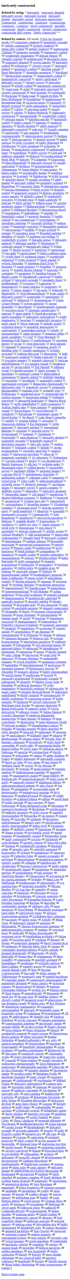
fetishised (22, 702)
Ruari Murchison (11, 72)
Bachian (34, 903)
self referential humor (48, 645)
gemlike (49, 213)
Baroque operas (41, 239)
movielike (28, 1247)
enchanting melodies (53, 1147)
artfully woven (55, 531)
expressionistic (38, 1211)
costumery (7, 273)
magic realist (9, 692)
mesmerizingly (29, 116)
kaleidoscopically (39, 119)
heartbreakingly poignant (51, 306)
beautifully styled (11, 1013)
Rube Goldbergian (12, 578)
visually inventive (52, 1060)
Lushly (45, 1190)
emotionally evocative (14, 514)
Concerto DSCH (11, 474)
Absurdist (7, 671)
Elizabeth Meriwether (34, 1100)
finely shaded (48, 260)
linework (28, 732)
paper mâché (23, 313)
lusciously (11, 919)
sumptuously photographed (46, 980)
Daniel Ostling (48, 1214)
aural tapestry (18, 735)
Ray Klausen (57, 1003)
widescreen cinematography (18, 1063)
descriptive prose (57, 59)
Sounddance (8, 963)
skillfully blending (54, 377)
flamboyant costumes (37, 1164)
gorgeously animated (26, 943)
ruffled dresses (36, 467)
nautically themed (23, 782)
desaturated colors (12, 467)
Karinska (6, 266)
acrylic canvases (27, 1020)
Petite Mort (8, 159)
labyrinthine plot (46, 1224)
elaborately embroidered (40, 316)
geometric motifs (47, 347)
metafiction (56, 494)
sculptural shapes (35, 256)
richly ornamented (29, 561)
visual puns (12, 89)
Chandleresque (37, 588)
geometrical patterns (51, 859)
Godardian (40, 159)
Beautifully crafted (12, 216)
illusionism (48, 243)
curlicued (7, 300)
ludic (65, 353)
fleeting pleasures (25, 581)
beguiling (7, 685)
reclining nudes (51, 464)
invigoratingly (9, 434)
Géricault (56, 152)
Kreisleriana (24, 896)
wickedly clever (11, 484)
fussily (21, 236)
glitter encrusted (33, 1036)
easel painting (32, 1093)
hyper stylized (47, 229)
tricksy (33, 460)
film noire (11, 1053)
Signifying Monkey (13, 876)
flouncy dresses (57, 1026)
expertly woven (32, 966)
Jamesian (41, 1087)
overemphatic (47, 219)
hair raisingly (45, 872)
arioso (40, 651)
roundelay (38, 1244)
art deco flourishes (12, 1070)
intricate (6, 203)
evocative (29, 283)
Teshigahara (60, 457)
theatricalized (23, 986)
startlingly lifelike (24, 471)
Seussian (6, 615)
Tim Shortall (42, 367)
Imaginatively (9, 286)
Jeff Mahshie (41, 591)
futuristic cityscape (39, 1113)
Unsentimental (10, 635)
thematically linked (38, 246)
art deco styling (34, 1026)
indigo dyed (39, 825)
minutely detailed (38, 1070)
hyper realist (57, 293)
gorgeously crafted (25, 69)
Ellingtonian (23, 645)
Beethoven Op (56, 1050)
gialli (61, 1130)
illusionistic (50, 353)
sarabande (11, 1190)
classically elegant (27, 571)
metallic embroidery (52, 554)
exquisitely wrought (13, 440)
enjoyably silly (10, 1093)
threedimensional (33, 665)
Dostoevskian (37, 1043)
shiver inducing (30, 323)
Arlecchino (22, 755)
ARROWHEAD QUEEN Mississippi (36, 1170)
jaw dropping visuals (13, 1003)
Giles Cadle (28, 481)
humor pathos (9, 173)
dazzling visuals (50, 69)
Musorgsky (38, 953)
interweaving (13, 229)
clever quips (8, 1207)
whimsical (23, 300)
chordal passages (23, 370)
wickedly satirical (49, 963)
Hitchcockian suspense (18, 75)
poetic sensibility (11, 337)
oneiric (5, 290)
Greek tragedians (39, 1241)
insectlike (20, 819)
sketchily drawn (14, 179)
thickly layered (22, 250)
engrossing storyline (54, 1144)
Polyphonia (25, 414)
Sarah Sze (7, 996)
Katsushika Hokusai (39, 899)
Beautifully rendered (55, 226)
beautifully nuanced (42, 440)
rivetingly (22, 176)
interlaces (19, 1204)
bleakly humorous (25, 759)
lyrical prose (8, 481)
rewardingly (37, 1204)
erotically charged (29, 1157)
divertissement (53, 1157)
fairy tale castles (40, 444)
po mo (18, 343)
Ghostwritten (37, 876)
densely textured (11, 106)
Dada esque (29, 95)
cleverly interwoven (44, 702)
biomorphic (8, 1144)
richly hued (53, 742)
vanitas (37, 755)
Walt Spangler (38, 92)
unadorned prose (30, 394)
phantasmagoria (14, 598)
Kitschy (36, 1254)
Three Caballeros (23, 1120)
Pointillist (45, 266)
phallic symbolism (12, 698)
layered (48, 675)
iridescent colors (30, 1207)
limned (36, 1150)
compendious (47, 551)
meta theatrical (29, 437)
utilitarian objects (53, 748)
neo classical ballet (30, 1257)
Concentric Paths (29, 186)
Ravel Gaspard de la (56, 943)
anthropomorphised (51, 481)
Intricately (33, 12)
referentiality (48, 882)
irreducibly (28, 564)
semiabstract (41, 852)
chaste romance (51, 524)
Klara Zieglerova (29, 1187)
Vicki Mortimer (46, 337)
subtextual (32, 648)
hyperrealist (8, 437)
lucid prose (54, 665)
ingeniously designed (14, 983)
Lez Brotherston (51, 460)
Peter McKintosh (11, 99)
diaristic (6, 1217)
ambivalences (21, 1016)
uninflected (26, 517)
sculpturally (59, 92)
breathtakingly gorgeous (47, 574)
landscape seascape (38, 1221)
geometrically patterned (43, 598)
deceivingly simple (50, 1023)
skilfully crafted (33, 196)
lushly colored (22, 122)
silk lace (32, 464)
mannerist (58, 477)
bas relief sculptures (31, 594)
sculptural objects (11, 327)
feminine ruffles (54, 333)
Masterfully (8, 293)
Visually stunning (57, 129)
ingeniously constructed (51, 85)
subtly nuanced (49, 126)
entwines (57, 1087)
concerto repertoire (47, 896)
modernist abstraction (52, 584)
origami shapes (31, 738)
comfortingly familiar (14, 906)
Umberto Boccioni (28, 353)
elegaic (5, 943)
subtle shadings (55, 755)
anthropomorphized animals (18, 785)
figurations (44, 829)
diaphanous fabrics (50, 782)
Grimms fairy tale (34, 501)
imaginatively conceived (16, 79)
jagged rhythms (49, 95)
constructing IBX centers (16, 32)
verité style (50, 655)
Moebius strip (9, 350)
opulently (36, 819)
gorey (4, 511)
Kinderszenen (27, 882)
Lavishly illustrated (13, 715)
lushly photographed (55, 671)
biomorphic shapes (16, 494)
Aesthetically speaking (32, 846)
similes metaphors (12, 1251)
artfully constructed (17, 45)
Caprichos (7, 1097)
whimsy (53, 1244)
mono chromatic (26, 615)
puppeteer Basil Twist (41, 263)
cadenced (50, 1207)
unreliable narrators (26, 608)
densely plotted (29, 377)
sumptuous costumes (54, 661)
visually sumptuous (34, 350)
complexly (7, 414)
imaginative (28, 628)
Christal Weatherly (12, 534)
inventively (36, 742)
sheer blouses (28, 718)
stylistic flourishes (12, 263)
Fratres (5, 759)
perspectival (12, 501)
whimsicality (56, 688)
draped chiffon (10, 748)
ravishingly (27, 963)
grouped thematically (14, 953)
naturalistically (33, 993)
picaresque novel (27, 507)
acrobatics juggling (28, 1177)
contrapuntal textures (14, 1237)
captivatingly (9, 330)
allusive (57, 735)
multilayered (43, 548)
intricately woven (11, 15)
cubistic (18, 112)
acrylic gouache (47, 1140)
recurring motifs (36, 102)
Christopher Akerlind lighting (19, 949)
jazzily (27, 618)
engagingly (8, 1187)
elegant (47, 635)
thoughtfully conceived (36, 276)
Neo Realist (8, 1124)
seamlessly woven (37, 387)
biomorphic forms (56, 836)
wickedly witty (52, 390)
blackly (23, 1254)
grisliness (23, 1097)
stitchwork (51, 839)
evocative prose (14, 310)
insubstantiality (10, 1164)
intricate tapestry (22, 139)
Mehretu (6, 521)
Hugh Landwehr (47, 199)
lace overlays (35, 802)
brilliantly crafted (25, 447)
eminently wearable (28, 52)
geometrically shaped (18, 869)
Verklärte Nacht (10, 765)
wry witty (51, 1040)
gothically (18, 933)
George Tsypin (14, 1127)
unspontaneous (43, 300)
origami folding (28, 420)
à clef (29, 337)
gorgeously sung (31, 976)
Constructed (8, 22)
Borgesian (11, 95)
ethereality (31, 491)
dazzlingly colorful (16, 1244)
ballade (45, 447)
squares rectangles (49, 856)
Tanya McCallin (56, 842)
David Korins (9, 417)
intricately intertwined (48, 19)
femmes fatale (9, 618)
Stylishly (36, 879)
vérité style (8, 527)
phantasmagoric (27, 621)
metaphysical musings (36, 792)
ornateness (24, 273)
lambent (43, 1174)
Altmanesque (9, 169)
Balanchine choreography (48, 383)
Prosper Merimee (28, 658)
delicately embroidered (28, 1083)
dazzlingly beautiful (13, 1077)
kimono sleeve (59, 990)
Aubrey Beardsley (56, 1227)
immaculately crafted (49, 75)
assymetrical (56, 876)
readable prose (46, 568)
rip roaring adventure (14, 879)
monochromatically (33, 779)
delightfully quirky (55, 1110)
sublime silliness (36, 541)
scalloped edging (27, 799)
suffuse (46, 799)
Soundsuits (44, 434)
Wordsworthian (48, 558)
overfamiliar (44, 1080)
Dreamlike (11, 611)
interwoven (32, 655)
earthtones (11, 946)
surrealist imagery (50, 471)
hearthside (24, 1261)
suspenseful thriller (49, 745)
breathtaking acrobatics (40, 936)
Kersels (39, 1261)
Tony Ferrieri (41, 1231)
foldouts (6, 571)
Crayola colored (14, 460)
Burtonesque (26, 527)
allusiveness (55, 1000)
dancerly (24, 159)
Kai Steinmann (39, 424)
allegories (43, 511)
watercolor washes (54, 1057)
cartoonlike (8, 745)
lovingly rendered (43, 45)
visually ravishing (39, 179)
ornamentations (10, 558)
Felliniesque (8, 394)
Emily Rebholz (53, 1177)
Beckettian (38, 809)
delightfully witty (31, 1227)
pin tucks (42, 290)
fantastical (7, 554)
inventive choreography (48, 611)
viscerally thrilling (42, 223)
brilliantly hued (39, 735)
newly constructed (41, 26)
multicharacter (42, 340)
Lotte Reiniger (10, 842)
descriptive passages (13, 444)
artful (26, 89)
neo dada (10, 253)
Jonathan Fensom (45, 273)
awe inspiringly (37, 1251)
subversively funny (30, 913)
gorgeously (41, 1180)
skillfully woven (11, 491)
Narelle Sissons (57, 1261)
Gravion (21, 1137)
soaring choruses (11, 397)
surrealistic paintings (13, 223)
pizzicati (40, 618)
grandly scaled (27, 554)
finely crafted (26, 1140)
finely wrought (47, 370)
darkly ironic (29, 919)
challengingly (24, 1080)
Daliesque (7, 752)
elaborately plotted (24, 923)
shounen (61, 829)
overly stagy (30, 748)
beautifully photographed (38, 1047)
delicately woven (11, 82)
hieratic (5, 149)
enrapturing (42, 869)
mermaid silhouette (49, 1120)
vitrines (55, 946)
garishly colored (33, 842)
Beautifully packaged (50, 909)
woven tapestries (34, 303)
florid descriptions (46, 313)
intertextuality (9, 792)
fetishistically (9, 779)
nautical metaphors (12, 1043)
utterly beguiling (11, 316)
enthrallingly (32, 213)
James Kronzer (32, 333)
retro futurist (38, 1237)
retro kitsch (45, 527)
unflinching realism (13, 477)
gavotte (20, 1194)
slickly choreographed (14, 825)
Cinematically (40, 514)
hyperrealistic (48, 521)
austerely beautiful (39, 216)
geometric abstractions (40, 327)
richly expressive (51, 404)
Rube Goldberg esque (53, 253)
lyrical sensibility (27, 661)
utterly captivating (46, 79)
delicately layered (41, 162)
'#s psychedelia (10, 1154)
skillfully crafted (24, 829)
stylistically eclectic (28, 1110)
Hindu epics (38, 1003)
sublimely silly (40, 906)
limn (34, 969)
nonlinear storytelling (42, 236)
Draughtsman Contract (45, 725)
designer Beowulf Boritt (35, 692)
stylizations (21, 65)
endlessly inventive (16, 812)
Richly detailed (26, 126)
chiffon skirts (25, 568)
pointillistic (20, 152)
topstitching (59, 1180)
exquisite (21, 430)
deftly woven (39, 152)
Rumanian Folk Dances (15, 340)
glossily (48, 1130)
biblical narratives (49, 1247)
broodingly (28, 380)
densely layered (46, 139)
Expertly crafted (11, 1134)
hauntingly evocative (25, 226)
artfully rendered (39, 49)
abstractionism (26, 859)
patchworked (28, 253)
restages (6, 233)
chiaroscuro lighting (13, 424)
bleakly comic (9, 276)
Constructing (57, 22)
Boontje (55, 939)
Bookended (8, 1174)
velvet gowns (32, 1201)
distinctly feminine (36, 484)
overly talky (26, 745)
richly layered (60, 176)
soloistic (29, 558)
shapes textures (14, 832)
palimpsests (8, 681)
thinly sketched (50, 728)
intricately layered (35, 15)
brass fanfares (39, 407)
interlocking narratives (37, 641)
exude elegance (26, 266)
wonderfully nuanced (14, 1033)
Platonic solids (23, 548)
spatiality (40, 889)
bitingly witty (33, 822)
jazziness (45, 923)
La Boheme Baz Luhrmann (49, 916)
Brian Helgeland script (33, 805)
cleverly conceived (16, 1150)
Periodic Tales (53, 738)
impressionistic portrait (39, 136)
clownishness (22, 631)
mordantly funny (53, 280)
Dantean (10, 846)
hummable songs (49, 1010)
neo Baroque (42, 631)
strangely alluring (28, 671)
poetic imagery (23, 290)
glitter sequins (48, 973)
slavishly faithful (38, 601)
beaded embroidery (29, 1040)
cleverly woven (41, 65)
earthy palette (60, 866)
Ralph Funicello (43, 357)
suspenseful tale (54, 394)
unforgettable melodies (34, 1067)
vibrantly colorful (11, 59)
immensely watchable (14, 457)
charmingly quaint (47, 414)
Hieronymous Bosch (54, 209)
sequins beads (9, 1247)
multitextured (53, 99)
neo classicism (49, 604)
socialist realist (23, 1073)
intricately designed (54, 491)
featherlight (60, 1241)
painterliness (58, 588)
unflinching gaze (25, 1197)
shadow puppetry (41, 1234)
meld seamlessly (22, 511)
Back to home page (12, 1274)
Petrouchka (30, 815)
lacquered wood (34, 1000)
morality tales (21, 849)
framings (28, 434)
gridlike (30, 229)
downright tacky (26, 604)
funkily (44, 1197)
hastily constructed (29, 29)
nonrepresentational (17, 591)
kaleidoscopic (48, 862)
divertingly (8, 769)
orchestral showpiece (29, 685)
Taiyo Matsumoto (49, 1063)
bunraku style (30, 390)
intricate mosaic (14, 119)
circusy (29, 765)
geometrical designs (17, 1184)
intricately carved (22, 19)
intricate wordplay (16, 725)
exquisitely (50, 286)
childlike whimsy (48, 996)
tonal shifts (8, 913)
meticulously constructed (30, 149)
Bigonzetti (53, 993)
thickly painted (57, 651)
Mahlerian (46, 497)
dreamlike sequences (38, 72)
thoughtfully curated (28, 836)
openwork (60, 1231)
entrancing (26, 651)
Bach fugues (12, 993)
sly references (40, 457)
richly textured (27, 260)
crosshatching (40, 752)
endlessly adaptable (13, 156)
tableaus (61, 635)
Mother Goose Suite (47, 681)
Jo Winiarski (30, 635)
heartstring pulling (37, 397)
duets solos (19, 1167)
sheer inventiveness (51, 1264)
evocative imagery (16, 360)
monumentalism (44, 166)
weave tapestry (10, 196)
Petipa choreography (41, 933)
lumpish (32, 1147)
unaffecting (33, 675)
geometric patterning (55, 625)
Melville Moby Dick (34, 946)
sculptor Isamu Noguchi (15, 1180)
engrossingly (57, 501)
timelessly (23, 892)
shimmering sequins (56, 186)
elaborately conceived (14, 129)
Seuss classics (39, 983)
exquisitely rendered (27, 42)
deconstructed (9, 1160)
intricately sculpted (56, 538)
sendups (43, 929)
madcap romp (23, 1224)
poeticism (41, 250)
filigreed (34, 156)
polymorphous (48, 615)
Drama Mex (25, 956)
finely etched (23, 203)
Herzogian (58, 805)
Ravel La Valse (14, 762)
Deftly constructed (45, 32)
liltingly (41, 986)
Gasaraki (10, 1060)
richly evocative (25, 142)
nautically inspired (12, 601)
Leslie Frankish (38, 1117)
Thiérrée (47, 571)
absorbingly (25, 306)
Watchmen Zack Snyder (15, 705)
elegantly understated (55, 608)
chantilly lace (41, 1016)
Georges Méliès (10, 1026)
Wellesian (54, 1204)
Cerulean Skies (53, 1201)
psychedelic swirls (39, 832)
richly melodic (50, 949)
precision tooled (37, 109)
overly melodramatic (26, 1057)
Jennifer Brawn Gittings (28, 270)
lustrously (55, 1043)
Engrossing (58, 159)
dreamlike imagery (38, 504)
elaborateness (49, 621)
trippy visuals (38, 1077)
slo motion (48, 815)
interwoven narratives (50, 517)
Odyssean (40, 892)
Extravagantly (9, 1047)
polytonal (7, 859)
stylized (25, 852)
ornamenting (44, 956)
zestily (5, 1204)
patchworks (12, 132)
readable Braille (25, 521)
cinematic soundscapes (42, 310)
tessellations (12, 213)
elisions (47, 795)
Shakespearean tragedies (30, 772)
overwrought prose (44, 789)
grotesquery (46, 564)
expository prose (25, 233)
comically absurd (11, 246)
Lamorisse (45, 283)
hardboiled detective (32, 1124)
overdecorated (57, 809)
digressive (7, 658)
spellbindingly (10, 283)
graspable (58, 511)
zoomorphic (34, 296)
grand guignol (42, 769)
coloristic (51, 966)
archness (49, 1154)
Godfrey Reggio (38, 1194)
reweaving (45, 628)
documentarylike (11, 102)
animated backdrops (17, 1231)
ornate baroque (58, 1124)
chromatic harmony (13, 668)
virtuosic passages (55, 1187)
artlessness (7, 1157)
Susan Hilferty (51, 775)
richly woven (40, 812)
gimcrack (29, 1010)
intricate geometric (53, 507)
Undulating (33, 1013)
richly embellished (25, 404)
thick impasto (58, 343)
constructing (25, 22)
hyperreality (8, 852)
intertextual (58, 250)
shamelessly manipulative (20, 1006)
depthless (7, 236)
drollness (24, 166)
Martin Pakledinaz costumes (18, 497)
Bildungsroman (36, 206)
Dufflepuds (8, 882)
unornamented (10, 333)
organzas (46, 581)
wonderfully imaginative (20, 55)
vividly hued (12, 256)
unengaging (21, 789)
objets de (48, 454)
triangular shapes (15, 980)
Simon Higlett (30, 169)
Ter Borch (28, 417)
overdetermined (53, 156)
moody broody (14, 1147)
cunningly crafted (28, 373)
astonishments (24, 872)
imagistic (10, 628)
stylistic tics (39, 990)
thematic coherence (13, 742)
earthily (9, 420)
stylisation (49, 146)
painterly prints (37, 708)
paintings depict (25, 1214)
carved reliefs (22, 367)
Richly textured (29, 695)
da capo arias (26, 996)
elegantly (25, 681)
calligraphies (31, 1154)
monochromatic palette (15, 574)
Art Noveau (45, 765)
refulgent (40, 939)
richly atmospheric (37, 106)
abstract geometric (54, 193)
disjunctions (27, 722)
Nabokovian (40, 176)
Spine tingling (28, 1060)
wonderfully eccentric (14, 239)
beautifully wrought (56, 42)
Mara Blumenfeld (15, 162)
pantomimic (52, 296)
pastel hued (61, 799)
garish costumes (48, 487)
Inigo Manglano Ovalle (53, 722)
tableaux (20, 1117)
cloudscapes (8, 866)
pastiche (23, 752)
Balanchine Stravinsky (47, 1097)
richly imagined (29, 146)
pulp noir (37, 129)
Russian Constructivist (33, 866)
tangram (6, 313)
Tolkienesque (9, 976)
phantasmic (8, 651)
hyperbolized (52, 1013)
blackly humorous (12, 464)
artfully (55, 330)
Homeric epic (41, 638)
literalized (62, 72)
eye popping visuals (36, 363)
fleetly (26, 611)
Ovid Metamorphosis (32, 293)
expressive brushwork (14, 809)
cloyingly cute (59, 1237)
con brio (36, 839)
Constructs (7, 26)
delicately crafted (11, 296)
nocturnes (48, 420)
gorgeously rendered (17, 357)
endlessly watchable (26, 1090)
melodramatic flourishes (40, 474)
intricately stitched (28, 427)
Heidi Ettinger (26, 551)
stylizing (24, 769)
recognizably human (34, 173)
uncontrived (27, 1174)
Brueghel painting (50, 233)
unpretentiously (14, 588)
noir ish (62, 357)
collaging (30, 862)
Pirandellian (33, 99)
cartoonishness (14, 504)
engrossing (23, 959)
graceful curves (41, 430)
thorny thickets (14, 1113)
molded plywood (28, 795)
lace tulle (29, 973)
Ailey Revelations (12, 899)
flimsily (55, 1030)
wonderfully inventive (48, 320)
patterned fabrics (11, 648)
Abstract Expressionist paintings (40, 926)
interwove (26, 347)
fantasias (41, 122)
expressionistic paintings (20, 1023)
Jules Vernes (8, 1100)
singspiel (10, 347)
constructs (41, 22)
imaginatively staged (25, 775)
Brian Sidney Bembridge (20, 1264)
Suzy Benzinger (43, 1184)
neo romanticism (25, 219)
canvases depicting (46, 705)
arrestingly (7, 531)
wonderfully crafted (54, 116)
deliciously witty (11, 387)
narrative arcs (33, 1134)
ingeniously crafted (55, 52)
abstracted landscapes (31, 400)
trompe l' (6, 1268)
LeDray (18, 109)
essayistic (52, 270)
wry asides (34, 762)
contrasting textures (40, 698)
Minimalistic (9, 926)
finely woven (41, 189)
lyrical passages (14, 1241)
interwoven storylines (26, 454)
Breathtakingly (36, 1127)
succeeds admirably (27, 1130)
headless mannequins (30, 1050)
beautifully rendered (32, 688)
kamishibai (11, 665)
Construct (22, 26)
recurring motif (22, 939)
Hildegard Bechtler (25, 209)
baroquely (56, 102)
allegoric (47, 1217)
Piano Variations (36, 1030)
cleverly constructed (54, 29)
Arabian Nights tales (13, 407)
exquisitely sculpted (51, 183)
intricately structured (46, 89)
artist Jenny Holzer (26, 1103)
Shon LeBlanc (9, 966)
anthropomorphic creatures (17, 929)
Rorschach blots (54, 1150)
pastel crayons (39, 1033)
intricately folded (24, 183)
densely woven (35, 82)
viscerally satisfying (35, 450)
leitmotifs (57, 290)
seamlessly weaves (33, 1053)
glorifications (53, 822)
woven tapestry (42, 62)
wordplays (7, 524)
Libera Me (58, 1067)
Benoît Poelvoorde (12, 708)
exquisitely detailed (17, 62)
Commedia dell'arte (13, 1211)
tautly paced (8, 323)
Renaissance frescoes (42, 668)
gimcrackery (50, 169)
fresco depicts (13, 1030)
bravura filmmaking (17, 189)
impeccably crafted (12, 49)
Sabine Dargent (52, 712)
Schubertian (8, 146)
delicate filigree (48, 55)
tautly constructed (16, 839)
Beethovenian (9, 738)
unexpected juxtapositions (34, 544)
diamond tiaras (29, 1144)
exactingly (11, 380)
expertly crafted (10, 862)
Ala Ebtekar (50, 1090)
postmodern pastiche (34, 330)
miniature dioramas (16, 638)
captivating (37, 1137)
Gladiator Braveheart (35, 1160)
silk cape (51, 1134)
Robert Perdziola (38, 112)
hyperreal (62, 497)
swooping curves (11, 936)
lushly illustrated (49, 142)
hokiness (46, 718)
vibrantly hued (31, 538)
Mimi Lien (52, 879)
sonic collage (13, 655)
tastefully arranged (46, 959)
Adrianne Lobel (38, 477)
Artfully (46, 919)
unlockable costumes (52, 759)
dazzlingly (7, 373)
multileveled (52, 1093)
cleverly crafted (10, 1000)
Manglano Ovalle (46, 1073)
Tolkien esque (44, 203)
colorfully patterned (45, 849)
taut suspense (31, 132)
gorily (5, 782)
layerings (25, 320)
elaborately (45, 732)
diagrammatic (13, 541)
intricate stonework (30, 531)
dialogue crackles (26, 243)
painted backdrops (57, 976)
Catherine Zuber (23, 856)
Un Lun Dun (23, 889)
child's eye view (28, 524)
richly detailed (10, 732)
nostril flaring (13, 675)
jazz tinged (51, 762)
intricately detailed (53, 12)
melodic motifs (52, 323)
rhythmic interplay (24, 584)
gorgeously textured (26, 193)
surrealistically (52, 695)
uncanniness (29, 1190)
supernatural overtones (15, 383)
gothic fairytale (14, 802)
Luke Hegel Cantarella (52, 417)
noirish (5, 1090)
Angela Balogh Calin (14, 969)
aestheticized (34, 59)
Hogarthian (8, 186)
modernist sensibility (34, 886)
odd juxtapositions (39, 534)
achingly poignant (57, 594)
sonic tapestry (38, 1167)
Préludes (6, 728)
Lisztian (47, 1103)
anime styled (35, 578)
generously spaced (27, 1217)
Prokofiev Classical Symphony (19, 625)
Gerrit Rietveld (45, 410)
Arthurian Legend (15, 1234)
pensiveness (8, 1067)
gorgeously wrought (46, 678)
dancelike (49, 903)
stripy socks (57, 779)
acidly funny (22, 1107)
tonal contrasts (31, 286)
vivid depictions (35, 343)
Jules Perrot (46, 785)
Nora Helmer (25, 909)
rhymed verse (25, 199)
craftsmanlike (43, 1107)
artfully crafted (24, 85)
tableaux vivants (28, 712)
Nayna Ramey (22, 410)
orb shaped (38, 494)
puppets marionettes (54, 1020)
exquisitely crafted (51, 380)
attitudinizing (51, 648)
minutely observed (43, 360)
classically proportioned (15, 678)
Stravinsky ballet (21, 1087)
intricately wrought (26, 280)
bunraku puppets (26, 728)
